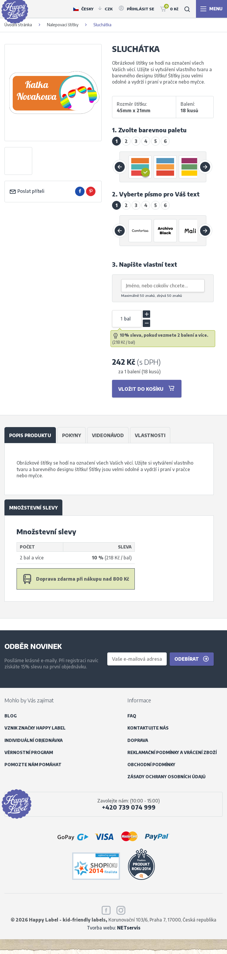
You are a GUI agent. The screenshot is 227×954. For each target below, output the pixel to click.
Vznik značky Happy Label (35, 727)
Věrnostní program (28, 752)
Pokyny (71, 435)
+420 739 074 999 (128, 807)
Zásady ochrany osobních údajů (166, 776)
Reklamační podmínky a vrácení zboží (172, 752)
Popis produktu (30, 435)
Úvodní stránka (18, 24)
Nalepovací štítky (62, 24)
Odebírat (191, 658)
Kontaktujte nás (147, 727)
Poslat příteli (26, 191)
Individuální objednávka (33, 740)
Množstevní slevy (33, 507)
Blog (10, 715)
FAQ (131, 715)
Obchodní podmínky (151, 764)
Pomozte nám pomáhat (32, 764)
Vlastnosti (150, 435)
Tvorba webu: (113, 927)
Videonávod (108, 435)
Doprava (137, 740)
